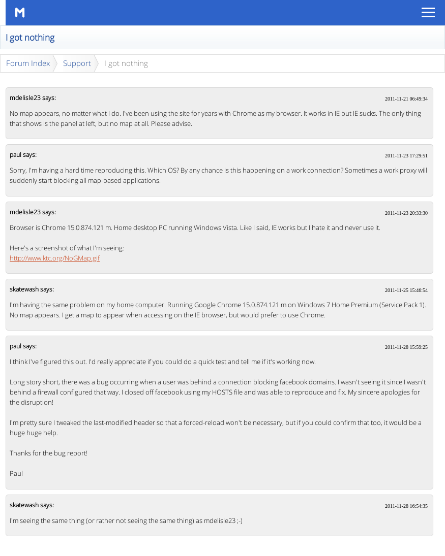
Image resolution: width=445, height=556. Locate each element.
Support (77, 63)
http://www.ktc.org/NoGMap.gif (55, 258)
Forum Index (28, 63)
